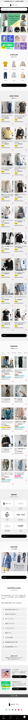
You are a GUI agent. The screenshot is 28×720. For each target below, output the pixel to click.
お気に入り (17, 718)
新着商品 (3, 718)
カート (24, 718)
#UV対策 (8, 12)
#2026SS (2, 12)
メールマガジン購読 (17, 676)
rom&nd (20, 508)
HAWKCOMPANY (7, 530)
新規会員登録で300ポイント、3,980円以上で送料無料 (14, 1)
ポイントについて (9, 619)
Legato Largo (20, 519)
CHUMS (7, 519)
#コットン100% (12, 12)
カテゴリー (10, 718)
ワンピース (14, 69)
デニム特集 (3, 572)
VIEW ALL (4, 85)
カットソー (5, 69)
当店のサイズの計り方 (10, 614)
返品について (8, 633)
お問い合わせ (14, 656)
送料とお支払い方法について (12, 609)
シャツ (14, 80)
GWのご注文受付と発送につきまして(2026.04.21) (11, 603)
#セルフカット (18, 12)
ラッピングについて (10, 628)
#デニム (5, 12)
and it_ (7, 508)
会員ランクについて (10, 623)
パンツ (5, 80)
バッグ (23, 80)
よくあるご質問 (8, 637)
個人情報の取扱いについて (11, 647)
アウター (22, 69)
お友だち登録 (16, 688)
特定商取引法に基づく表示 (11, 642)
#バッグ (22, 12)
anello (21, 530)
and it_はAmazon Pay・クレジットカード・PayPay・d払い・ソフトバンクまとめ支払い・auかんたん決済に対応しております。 (13, 597)
